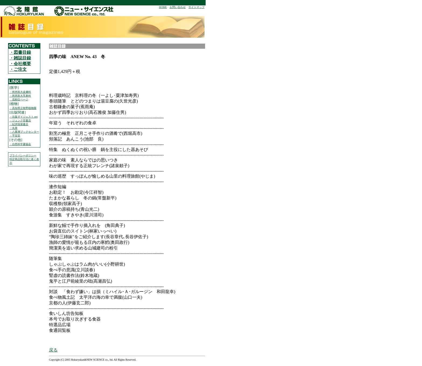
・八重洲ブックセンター (24, 131)
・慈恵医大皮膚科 (20, 91)
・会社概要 (20, 63)
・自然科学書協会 (20, 144)
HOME (163, 7)
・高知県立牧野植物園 (22, 108)
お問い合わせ (178, 7)
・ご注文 (18, 69)
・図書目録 (20, 52)
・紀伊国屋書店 (18, 124)
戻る (53, 350)
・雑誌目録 (20, 58)
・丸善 (13, 127)
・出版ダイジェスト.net (23, 116)
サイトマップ (196, 7)
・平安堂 (14, 135)
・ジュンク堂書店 (20, 120)
